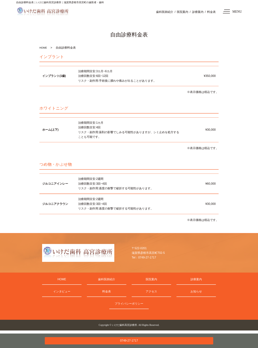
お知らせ (196, 291)
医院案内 (182, 11)
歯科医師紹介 (164, 11)
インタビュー (61, 291)
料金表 (211, 11)
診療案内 (198, 11)
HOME (43, 47)
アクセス (151, 291)
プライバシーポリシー (129, 303)
